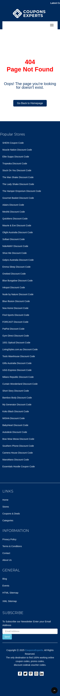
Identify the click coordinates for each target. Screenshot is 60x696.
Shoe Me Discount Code (14, 253)
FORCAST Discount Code (15, 322)
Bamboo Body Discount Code (17, 397)
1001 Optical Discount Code (16, 342)
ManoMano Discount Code (15, 459)
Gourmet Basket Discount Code (18, 198)
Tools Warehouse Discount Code (18, 356)
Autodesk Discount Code (14, 432)
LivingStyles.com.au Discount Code (20, 349)
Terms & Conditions (12, 546)
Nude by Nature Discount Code (17, 294)
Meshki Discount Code (13, 211)
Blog (4, 578)
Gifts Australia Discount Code (17, 363)
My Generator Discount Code (16, 404)
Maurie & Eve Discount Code (16, 225)
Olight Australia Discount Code (17, 232)
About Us (7, 560)
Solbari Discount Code (13, 239)
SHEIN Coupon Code (13, 143)
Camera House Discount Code (17, 452)
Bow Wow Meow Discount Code (18, 439)
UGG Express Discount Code (17, 370)
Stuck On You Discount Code (16, 170)
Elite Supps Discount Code (15, 156)
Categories (7, 520)
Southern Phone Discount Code (18, 446)
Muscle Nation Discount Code (17, 149)
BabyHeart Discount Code (15, 425)
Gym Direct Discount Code (15, 335)
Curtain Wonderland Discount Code (20, 384)
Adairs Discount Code (13, 205)
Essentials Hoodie (11, 466)
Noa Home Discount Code (15, 308)
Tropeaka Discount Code (14, 163)
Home (5, 500)
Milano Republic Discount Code (18, 377)
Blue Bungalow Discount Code (17, 280)
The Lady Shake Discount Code (18, 184)
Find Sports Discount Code (15, 315)
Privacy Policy (9, 539)
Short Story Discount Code (15, 390)
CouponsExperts (34, 650)
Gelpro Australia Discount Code (18, 260)
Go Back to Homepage (30, 103)
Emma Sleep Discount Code (16, 267)
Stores (5, 506)
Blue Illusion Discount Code (16, 301)
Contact (6, 553)
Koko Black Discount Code (15, 411)
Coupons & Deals (11, 513)
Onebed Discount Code (14, 273)
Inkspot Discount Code (13, 287)
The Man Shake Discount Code (18, 177)
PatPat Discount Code (13, 329)
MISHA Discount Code (13, 418)
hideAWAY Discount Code (15, 246)
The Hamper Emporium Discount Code (21, 191)
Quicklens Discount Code (15, 218)
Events (5, 585)
